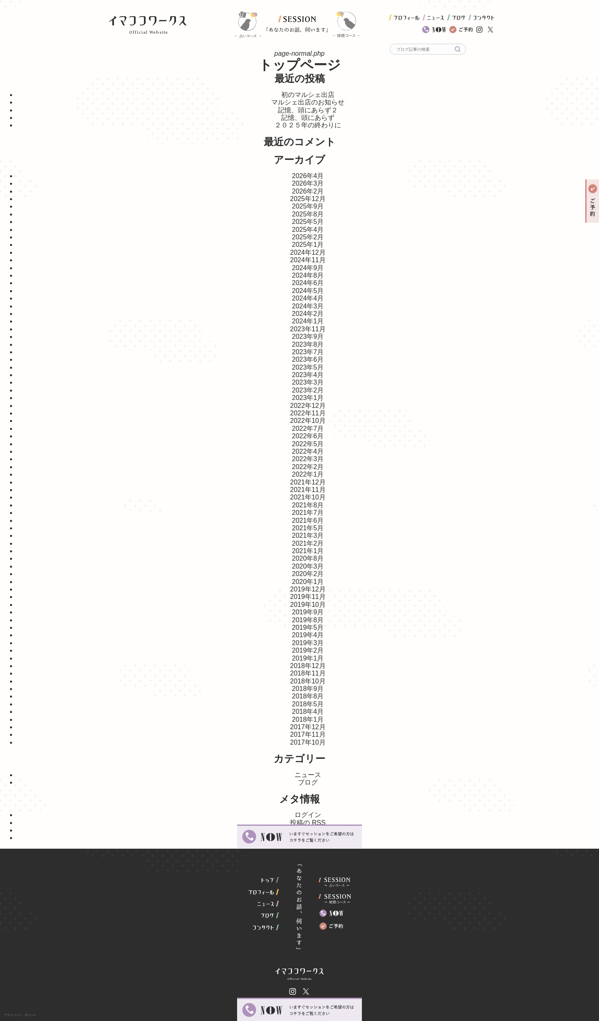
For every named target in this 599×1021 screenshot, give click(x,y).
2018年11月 (307, 673)
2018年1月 (308, 719)
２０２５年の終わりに (308, 125)
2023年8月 (308, 344)
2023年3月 (308, 382)
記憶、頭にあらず (307, 117)
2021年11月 (307, 489)
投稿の (307, 822)
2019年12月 (307, 589)
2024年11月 (307, 259)
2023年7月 (308, 351)
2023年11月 (307, 329)
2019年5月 (308, 627)
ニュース (308, 774)
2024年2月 (308, 313)
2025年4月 (308, 229)
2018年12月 (307, 665)
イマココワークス (148, 20)
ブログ (308, 782)
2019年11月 (307, 596)
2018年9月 (308, 688)
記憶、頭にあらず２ (308, 110)
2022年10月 (307, 420)
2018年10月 (307, 681)
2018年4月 (308, 711)
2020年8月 (308, 558)
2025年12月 (307, 198)
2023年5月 (308, 367)
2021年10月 (307, 497)
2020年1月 (308, 581)
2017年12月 (307, 726)
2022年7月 (308, 428)
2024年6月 (308, 282)
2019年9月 (308, 612)
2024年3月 (308, 306)
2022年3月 (308, 458)
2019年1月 (308, 658)
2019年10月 (307, 604)
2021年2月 (308, 543)
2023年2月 (308, 390)
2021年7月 (308, 512)
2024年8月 (308, 275)
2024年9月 (308, 267)
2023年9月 (308, 336)
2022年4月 (308, 451)
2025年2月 (308, 237)
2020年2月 (308, 573)
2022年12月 (307, 405)
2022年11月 (307, 413)
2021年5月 (308, 528)
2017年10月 (307, 742)
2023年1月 (308, 397)
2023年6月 (308, 359)
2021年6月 (308, 520)
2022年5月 (308, 443)
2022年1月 (308, 474)
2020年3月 (308, 566)
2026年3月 (308, 183)
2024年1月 (308, 321)
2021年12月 (307, 482)
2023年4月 (308, 374)
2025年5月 (308, 221)
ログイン (308, 814)
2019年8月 (308, 620)
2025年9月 (308, 206)
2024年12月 (307, 252)
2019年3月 (308, 642)
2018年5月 (308, 704)
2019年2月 (308, 650)
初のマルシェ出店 (307, 94)
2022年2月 (308, 466)
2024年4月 (308, 298)
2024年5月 (308, 290)
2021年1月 (308, 550)
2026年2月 (308, 191)
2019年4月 (308, 634)
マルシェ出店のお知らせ (307, 102)
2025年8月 (308, 214)
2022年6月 (308, 436)
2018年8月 (308, 696)
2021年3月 (308, 535)
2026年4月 (308, 175)
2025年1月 (308, 244)
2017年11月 (307, 734)
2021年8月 (308, 505)
